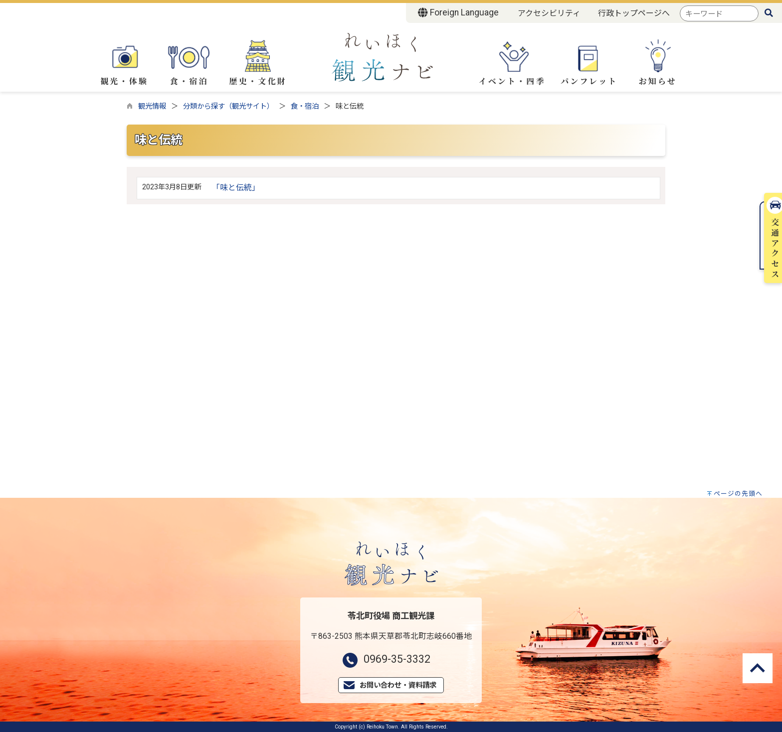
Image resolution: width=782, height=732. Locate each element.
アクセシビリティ (549, 13)
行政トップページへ (634, 13)
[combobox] (719, 13)
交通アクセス (771, 153)
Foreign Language (458, 12)
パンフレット (589, 63)
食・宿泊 (189, 62)
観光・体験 (124, 62)
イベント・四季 (511, 62)
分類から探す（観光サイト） (228, 106)
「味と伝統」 (236, 187)
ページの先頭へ (738, 493)
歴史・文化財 (258, 63)
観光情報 (152, 106)
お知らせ (658, 63)
